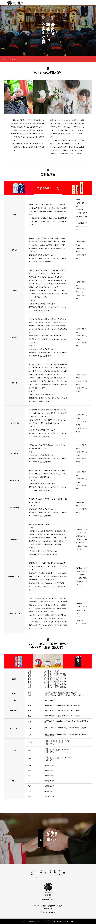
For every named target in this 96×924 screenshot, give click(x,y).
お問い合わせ (32, 872)
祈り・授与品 (55, 870)
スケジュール (36, 873)
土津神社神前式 (41, 838)
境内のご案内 (59, 870)
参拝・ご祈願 (50, 870)
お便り (41, 870)
